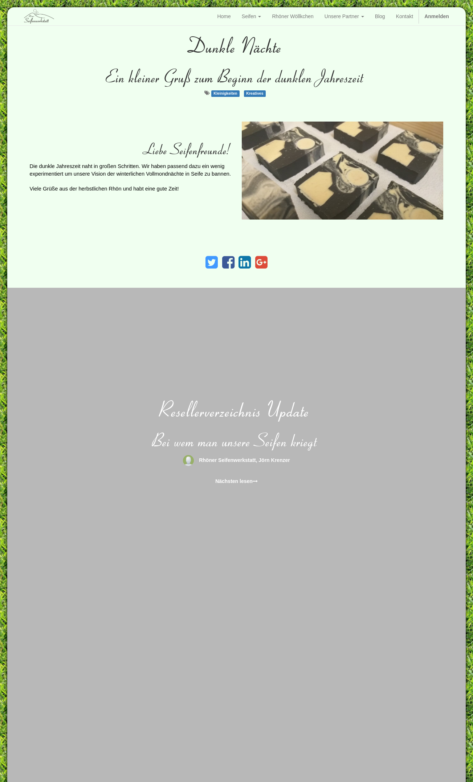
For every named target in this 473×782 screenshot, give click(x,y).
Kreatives (254, 93)
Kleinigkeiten (225, 93)
